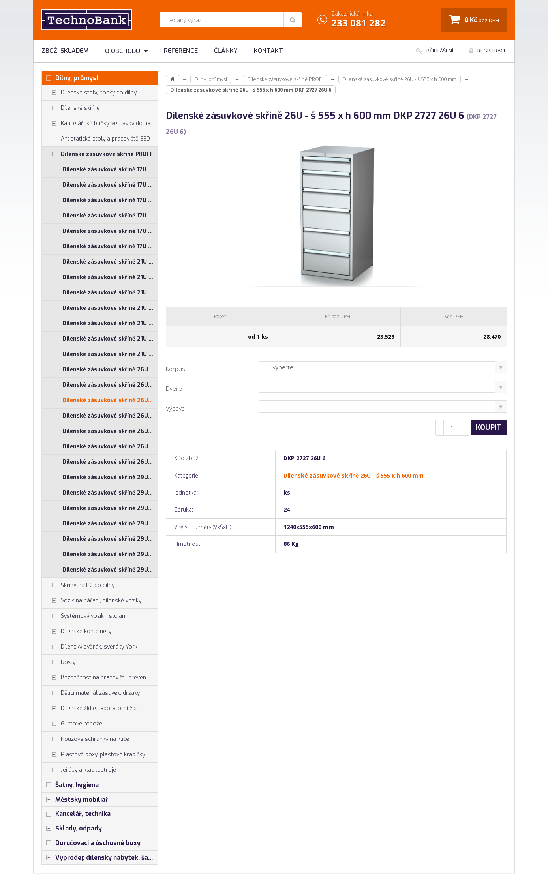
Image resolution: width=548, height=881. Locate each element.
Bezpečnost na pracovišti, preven (94, 677)
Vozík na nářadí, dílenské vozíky (91, 600)
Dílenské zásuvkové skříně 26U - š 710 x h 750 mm (110, 431)
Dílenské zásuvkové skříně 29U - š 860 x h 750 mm (110, 570)
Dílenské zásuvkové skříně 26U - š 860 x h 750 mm (110, 462)
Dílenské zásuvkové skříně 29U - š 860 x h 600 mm (110, 554)
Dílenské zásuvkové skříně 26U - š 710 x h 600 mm (110, 416)
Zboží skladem (65, 51)
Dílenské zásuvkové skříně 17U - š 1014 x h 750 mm (110, 185)
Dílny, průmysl (70, 78)
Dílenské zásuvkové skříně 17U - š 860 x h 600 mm (110, 231)
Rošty (58, 662)
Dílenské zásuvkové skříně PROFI (97, 154)
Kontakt (268, 51)
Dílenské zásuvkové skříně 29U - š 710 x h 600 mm (110, 523)
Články (226, 51)
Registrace (488, 50)
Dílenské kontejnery (76, 631)
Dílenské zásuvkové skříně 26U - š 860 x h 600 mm (110, 446)
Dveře (174, 388)
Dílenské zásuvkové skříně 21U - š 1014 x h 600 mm (110, 262)
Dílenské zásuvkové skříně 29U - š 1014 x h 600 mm (110, 477)
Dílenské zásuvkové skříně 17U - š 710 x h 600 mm (110, 200)
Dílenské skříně (71, 108)
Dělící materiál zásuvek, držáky (91, 693)
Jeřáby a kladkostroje (79, 770)
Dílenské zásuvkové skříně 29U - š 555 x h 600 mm (110, 508)
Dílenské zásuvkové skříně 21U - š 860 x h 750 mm (110, 354)
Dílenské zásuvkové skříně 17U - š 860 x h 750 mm (110, 246)
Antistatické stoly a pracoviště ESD (105, 138)
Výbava (175, 408)
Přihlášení (434, 50)
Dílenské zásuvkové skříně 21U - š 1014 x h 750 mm (110, 277)
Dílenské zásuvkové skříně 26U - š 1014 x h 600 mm (110, 369)
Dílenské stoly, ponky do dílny (89, 92)
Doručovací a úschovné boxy (91, 843)
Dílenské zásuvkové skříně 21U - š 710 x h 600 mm (110, 308)
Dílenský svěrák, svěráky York (89, 646)
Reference (181, 51)
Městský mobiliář (75, 800)
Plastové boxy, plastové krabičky (93, 754)
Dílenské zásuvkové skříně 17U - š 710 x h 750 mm (110, 215)
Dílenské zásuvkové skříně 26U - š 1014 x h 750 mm (110, 385)
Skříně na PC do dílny (78, 585)
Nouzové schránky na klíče (85, 739)
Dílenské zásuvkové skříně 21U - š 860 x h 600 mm (110, 339)
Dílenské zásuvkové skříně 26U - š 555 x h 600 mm (110, 400)
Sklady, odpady (72, 828)
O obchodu (126, 51)
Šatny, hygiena (70, 785)
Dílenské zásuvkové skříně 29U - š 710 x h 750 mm (110, 539)
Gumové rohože (72, 723)
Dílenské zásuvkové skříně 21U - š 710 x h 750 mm (110, 323)
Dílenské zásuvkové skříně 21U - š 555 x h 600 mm (110, 292)
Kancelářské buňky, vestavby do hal (97, 123)
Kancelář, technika (76, 814)
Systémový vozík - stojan (83, 616)
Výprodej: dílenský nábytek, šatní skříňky (100, 858)
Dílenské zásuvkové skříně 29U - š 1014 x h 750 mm (110, 493)
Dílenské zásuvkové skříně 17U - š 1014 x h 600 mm (110, 169)
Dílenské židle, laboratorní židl (90, 708)
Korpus (175, 369)
